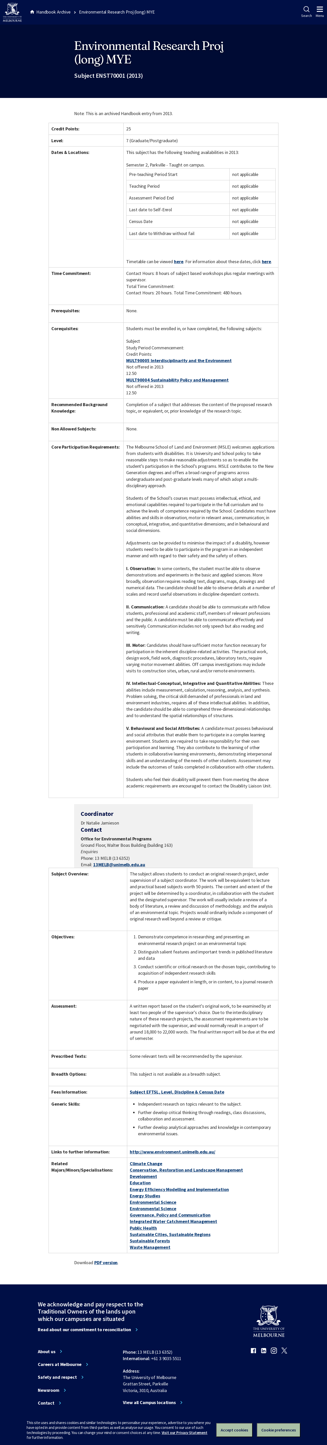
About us (46, 1351)
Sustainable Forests (150, 1241)
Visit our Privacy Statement (184, 1432)
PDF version (106, 1262)
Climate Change (146, 1163)
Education (140, 1183)
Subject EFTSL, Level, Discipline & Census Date (177, 1092)
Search (306, 12)
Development (143, 1176)
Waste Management (150, 1247)
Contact (46, 1403)
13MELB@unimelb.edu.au (119, 864)
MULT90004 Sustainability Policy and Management (177, 380)
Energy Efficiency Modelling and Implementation (179, 1189)
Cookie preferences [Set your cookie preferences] (278, 1429)
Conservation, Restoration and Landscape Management (186, 1170)
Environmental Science (153, 1202)
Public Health (143, 1228)
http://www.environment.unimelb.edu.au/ (172, 1152)
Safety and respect (57, 1377)
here (178, 261)
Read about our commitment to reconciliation (84, 1329)
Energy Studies (145, 1196)
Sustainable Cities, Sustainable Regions (170, 1234)
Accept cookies (234, 1429)
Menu (320, 12)
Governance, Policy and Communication (170, 1215)
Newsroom (48, 1390)
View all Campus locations (149, 1402)
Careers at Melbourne (59, 1364)
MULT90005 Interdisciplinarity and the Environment (178, 360)
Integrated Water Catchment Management (173, 1221)
